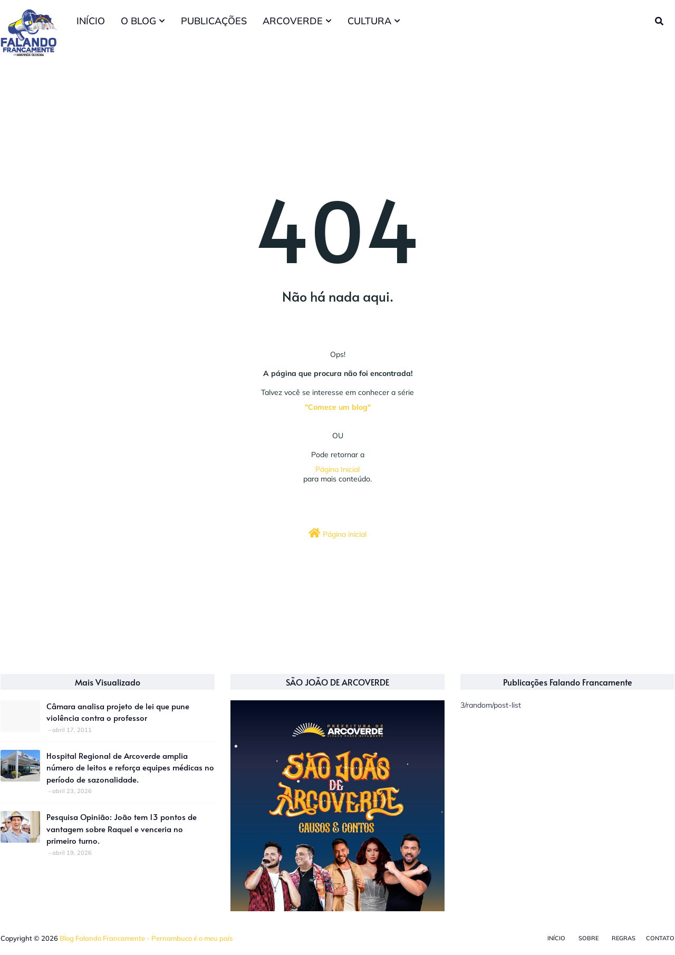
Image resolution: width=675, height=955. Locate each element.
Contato (660, 938)
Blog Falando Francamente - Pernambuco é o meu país (146, 938)
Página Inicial (337, 469)
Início (556, 938)
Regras (623, 938)
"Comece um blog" (338, 407)
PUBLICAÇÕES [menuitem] (214, 21)
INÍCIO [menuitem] (90, 21)
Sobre (588, 938)
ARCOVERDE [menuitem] (293, 21)
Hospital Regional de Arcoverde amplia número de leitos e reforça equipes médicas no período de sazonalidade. (130, 767)
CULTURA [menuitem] (369, 21)
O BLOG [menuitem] (138, 21)
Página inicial (337, 533)
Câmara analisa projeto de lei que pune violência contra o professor (117, 712)
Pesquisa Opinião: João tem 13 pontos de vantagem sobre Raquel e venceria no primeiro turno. (121, 828)
